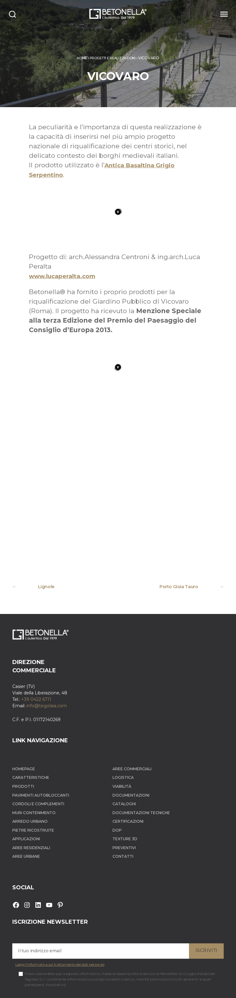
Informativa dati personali (148, 988)
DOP (126, 784)
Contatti (133, 811)
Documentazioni (143, 748)
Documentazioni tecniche (156, 766)
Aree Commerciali (144, 721)
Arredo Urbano (33, 775)
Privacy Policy (82, 988)
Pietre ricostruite (37, 784)
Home (78, 58)
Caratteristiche (34, 730)
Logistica (133, 730)
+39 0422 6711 (36, 651)
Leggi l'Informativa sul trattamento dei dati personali (59, 920)
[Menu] (220, 14)
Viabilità (132, 739)
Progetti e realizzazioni (113, 58)
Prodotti (25, 739)
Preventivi (135, 803)
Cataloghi (134, 757)
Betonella (38, 988)
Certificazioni (140, 775)
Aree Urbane (29, 811)
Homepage (26, 721)
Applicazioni (29, 793)
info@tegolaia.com (46, 658)
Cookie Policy (110, 988)
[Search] (16, 14)
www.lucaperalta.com (67, 276)
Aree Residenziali (35, 803)
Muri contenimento (39, 766)
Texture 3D (135, 793)
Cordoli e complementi (44, 757)
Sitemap (181, 988)
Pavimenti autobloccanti (46, 748)
